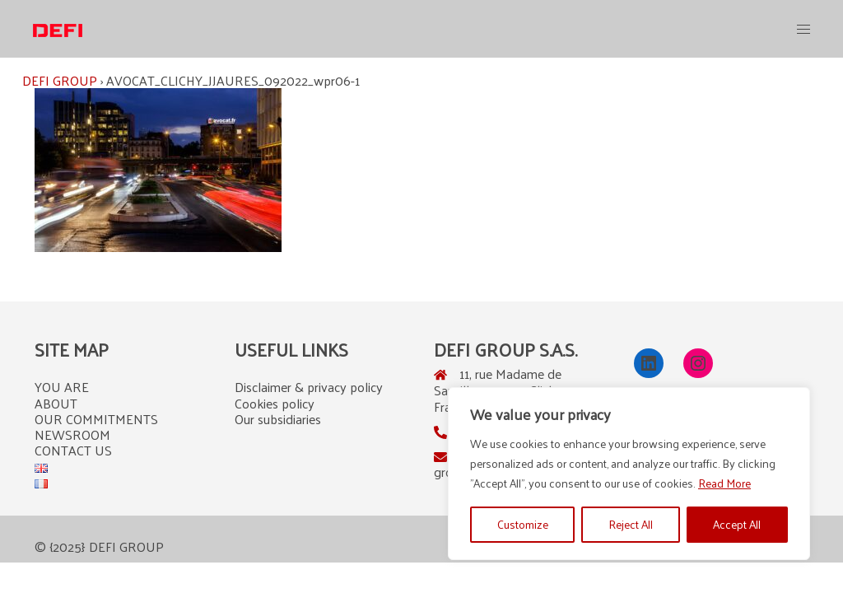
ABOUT (56, 403)
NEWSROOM (72, 434)
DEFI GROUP (59, 80)
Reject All (630, 524)
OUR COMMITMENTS (96, 419)
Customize (522, 524)
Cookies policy (274, 403)
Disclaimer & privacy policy (309, 387)
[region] (629, 473)
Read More (724, 483)
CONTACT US (73, 450)
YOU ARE (62, 387)
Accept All (737, 524)
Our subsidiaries (278, 419)
